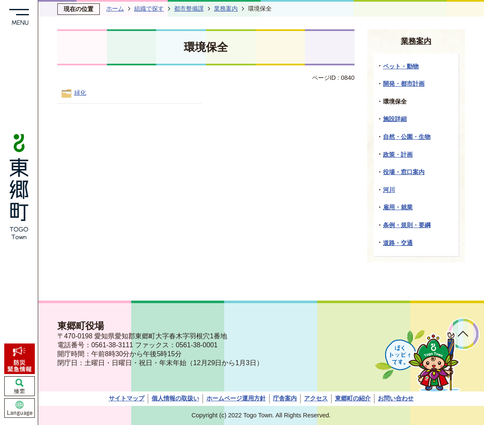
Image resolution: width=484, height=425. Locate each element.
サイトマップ (126, 398)
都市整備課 (189, 8)
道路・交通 (398, 242)
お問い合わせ (396, 398)
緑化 (80, 92)
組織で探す (149, 8)
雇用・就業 (398, 207)
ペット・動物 (401, 66)
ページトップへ (463, 334)
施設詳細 (395, 118)
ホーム (115, 8)
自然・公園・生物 (407, 136)
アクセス (316, 398)
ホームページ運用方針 (236, 398)
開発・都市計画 (404, 83)
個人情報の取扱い (175, 398)
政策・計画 (398, 154)
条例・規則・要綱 (407, 225)
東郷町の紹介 (353, 398)
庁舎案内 (285, 398)
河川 (389, 189)
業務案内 (226, 8)
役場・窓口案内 (404, 172)
